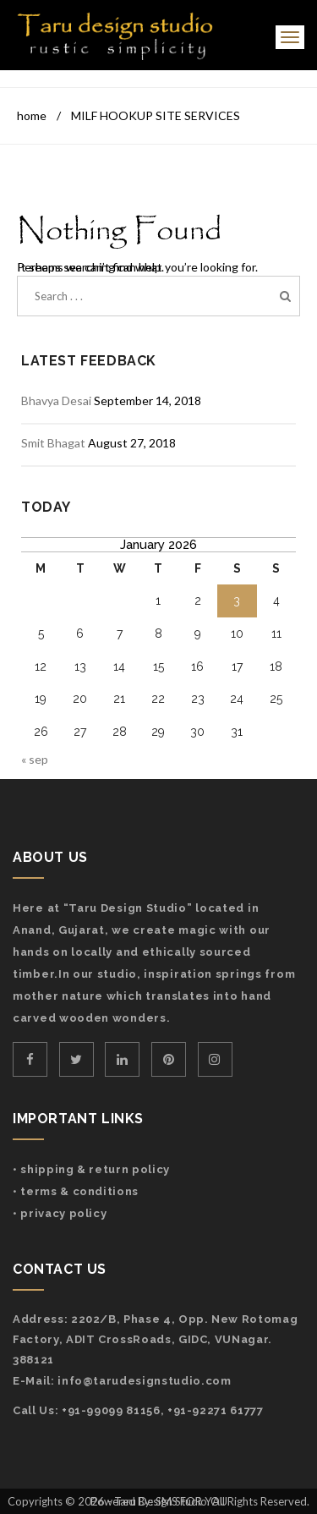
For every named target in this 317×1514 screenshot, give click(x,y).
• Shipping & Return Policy (91, 1169)
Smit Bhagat (53, 443)
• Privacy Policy (60, 1213)
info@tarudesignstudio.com (144, 1380)
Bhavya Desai (56, 400)
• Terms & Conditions (76, 1191)
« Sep (34, 759)
